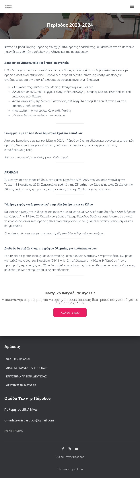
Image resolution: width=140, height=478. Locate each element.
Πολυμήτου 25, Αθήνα (20, 409)
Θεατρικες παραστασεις (21, 385)
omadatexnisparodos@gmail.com (29, 420)
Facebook (63, 449)
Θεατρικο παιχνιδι (18, 358)
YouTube (76, 449)
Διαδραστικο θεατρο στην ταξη (26, 367)
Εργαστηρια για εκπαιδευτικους (26, 376)
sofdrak (78, 469)
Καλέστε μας (70, 312)
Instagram (69, 449)
